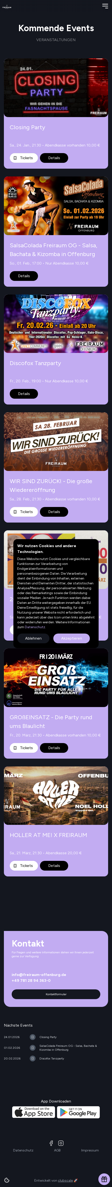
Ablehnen (33, 638)
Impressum (90, 1150)
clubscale (65, 1180)
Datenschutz (34, 627)
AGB (57, 1150)
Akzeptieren (71, 638)
